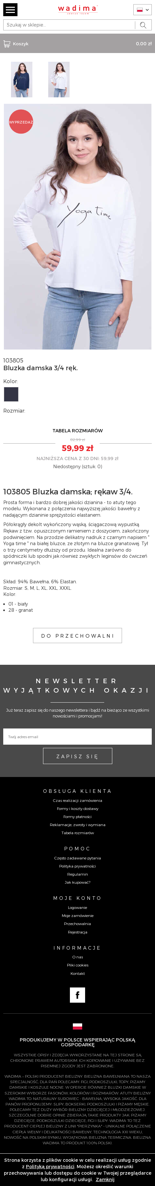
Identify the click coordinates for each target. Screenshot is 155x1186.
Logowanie (77, 907)
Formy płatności (77, 816)
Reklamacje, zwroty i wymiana (77, 824)
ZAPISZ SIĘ (77, 756)
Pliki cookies (77, 965)
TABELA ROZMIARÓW (77, 430)
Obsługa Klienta (77, 791)
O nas (77, 956)
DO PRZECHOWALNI (78, 636)
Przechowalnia (77, 923)
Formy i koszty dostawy (77, 808)
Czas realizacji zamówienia (77, 800)
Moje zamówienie (78, 915)
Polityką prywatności (50, 1166)
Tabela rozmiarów (77, 832)
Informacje (77, 948)
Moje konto (77, 898)
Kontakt (78, 973)
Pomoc (77, 848)
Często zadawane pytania (77, 858)
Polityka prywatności (77, 866)
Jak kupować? (77, 882)
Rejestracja (77, 932)
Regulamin (77, 874)
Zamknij (105, 1179)
